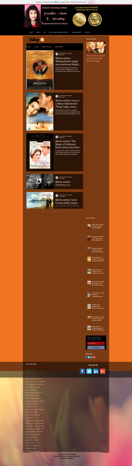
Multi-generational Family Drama (35, 384)
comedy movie (30, 417)
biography (41, 409)
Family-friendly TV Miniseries (33, 379)
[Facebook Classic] (86, 357)
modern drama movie (31, 437)
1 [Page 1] (47, 212)
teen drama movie (31, 451)
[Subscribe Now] (96, 347)
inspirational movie (31, 434)
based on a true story (31, 409)
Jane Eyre (42, 381)
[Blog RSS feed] (42, 40)
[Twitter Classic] (89, 357)
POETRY (36, 47)
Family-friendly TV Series (32, 381)
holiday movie (40, 429)
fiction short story (31, 429)
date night (41, 420)
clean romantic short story (33, 415)
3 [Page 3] (54, 212)
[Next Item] (103, 47)
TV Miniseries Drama (31, 401)
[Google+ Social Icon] (102, 371)
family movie (29, 426)
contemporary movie (31, 420)
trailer (38, 451)
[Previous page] (43, 211)
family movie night (39, 426)
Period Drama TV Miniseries (33, 387)
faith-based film (40, 423)
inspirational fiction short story (34, 431)
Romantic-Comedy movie (32, 398)
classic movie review (31, 412)
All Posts (28, 47)
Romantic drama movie (32, 395)
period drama (29, 440)
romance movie (30, 442)
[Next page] (65, 211)
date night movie (30, 423)
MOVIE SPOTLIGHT (46, 47)
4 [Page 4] (58, 212)
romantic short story (31, 448)
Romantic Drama (30, 390)
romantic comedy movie (32, 445)
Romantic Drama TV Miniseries (34, 392)
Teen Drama (41, 401)
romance (36, 440)
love (38, 434)
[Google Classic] (94, 357)
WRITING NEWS (59, 47)
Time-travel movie (31, 406)
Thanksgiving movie (31, 404)
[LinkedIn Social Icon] (92, 357)
